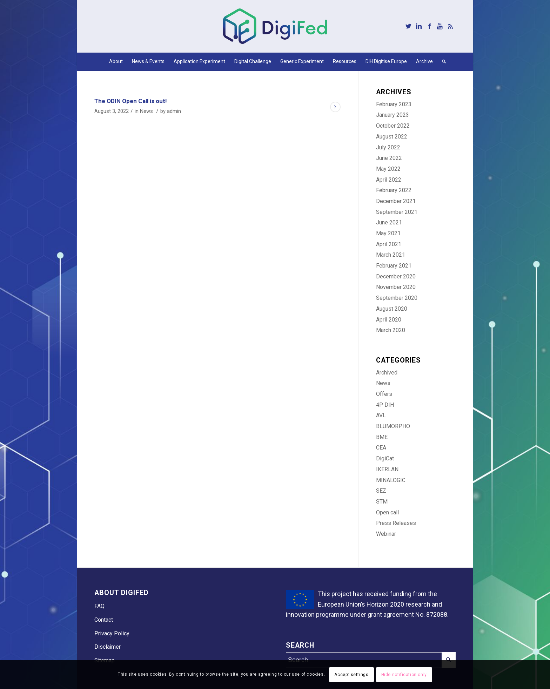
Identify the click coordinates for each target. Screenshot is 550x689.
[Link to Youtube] (440, 26)
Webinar (386, 534)
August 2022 (391, 136)
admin (174, 111)
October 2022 (393, 125)
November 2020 (396, 287)
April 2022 (388, 179)
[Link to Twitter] (408, 26)
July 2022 (388, 147)
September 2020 (396, 298)
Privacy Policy (111, 633)
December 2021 (396, 201)
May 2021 (388, 233)
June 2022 (389, 158)
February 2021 (393, 265)
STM (382, 501)
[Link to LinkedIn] (419, 26)
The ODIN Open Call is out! (130, 100)
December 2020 (396, 276)
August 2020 (391, 308)
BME (382, 437)
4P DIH (385, 404)
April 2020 (388, 319)
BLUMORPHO (393, 426)
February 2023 (393, 104)
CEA (381, 447)
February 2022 (393, 190)
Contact (103, 619)
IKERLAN (387, 469)
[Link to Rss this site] (450, 26)
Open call (387, 512)
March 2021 (390, 254)
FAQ (99, 606)
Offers (384, 394)
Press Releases (396, 523)
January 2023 (392, 115)
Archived (386, 372)
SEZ (381, 490)
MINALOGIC (390, 480)
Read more (335, 107)
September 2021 (396, 212)
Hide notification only (404, 674)
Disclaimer (107, 646)
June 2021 (389, 222)
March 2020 (390, 330)
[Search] (441, 61)
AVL (381, 415)
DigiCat (385, 458)
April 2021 (388, 244)
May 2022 (388, 169)
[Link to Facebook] (429, 26)
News (146, 111)
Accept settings (351, 674)
